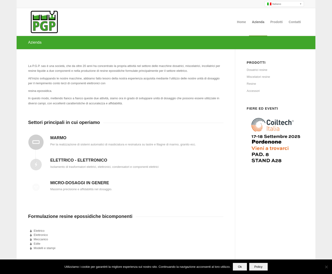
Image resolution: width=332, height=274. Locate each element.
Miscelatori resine (258, 76)
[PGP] (44, 22)
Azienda (35, 42)
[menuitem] (241, 22)
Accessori (253, 91)
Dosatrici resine (257, 70)
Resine (251, 83)
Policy (258, 266)
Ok (240, 266)
